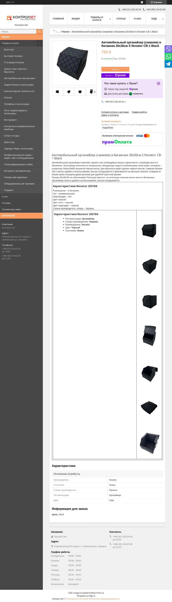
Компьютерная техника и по (19, 91)
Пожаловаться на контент (77, 599)
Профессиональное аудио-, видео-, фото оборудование (19, 156)
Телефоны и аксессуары (16, 103)
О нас (5, 196)
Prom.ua (100, 593)
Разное (8, 97)
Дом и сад (9, 142)
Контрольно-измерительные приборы (19, 128)
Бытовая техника (13, 55)
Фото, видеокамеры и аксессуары (15, 112)
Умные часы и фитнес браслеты (15, 70)
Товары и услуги (10, 43)
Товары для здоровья (15, 177)
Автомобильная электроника (19, 78)
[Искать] (39, 31)
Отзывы (6, 202)
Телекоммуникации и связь (18, 164)
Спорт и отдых (11, 135)
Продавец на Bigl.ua (86, 596)
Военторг (9, 49)
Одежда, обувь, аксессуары (18, 148)
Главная (58, 18)
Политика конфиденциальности (105, 599)
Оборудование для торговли (19, 183)
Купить (115, 69)
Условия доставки (11, 209)
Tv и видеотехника (14, 62)
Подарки (8, 190)
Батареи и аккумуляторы (17, 170)
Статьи (121, 18)
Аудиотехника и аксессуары (19, 84)
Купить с (115, 75)
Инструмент (10, 119)
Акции (76, 18)
